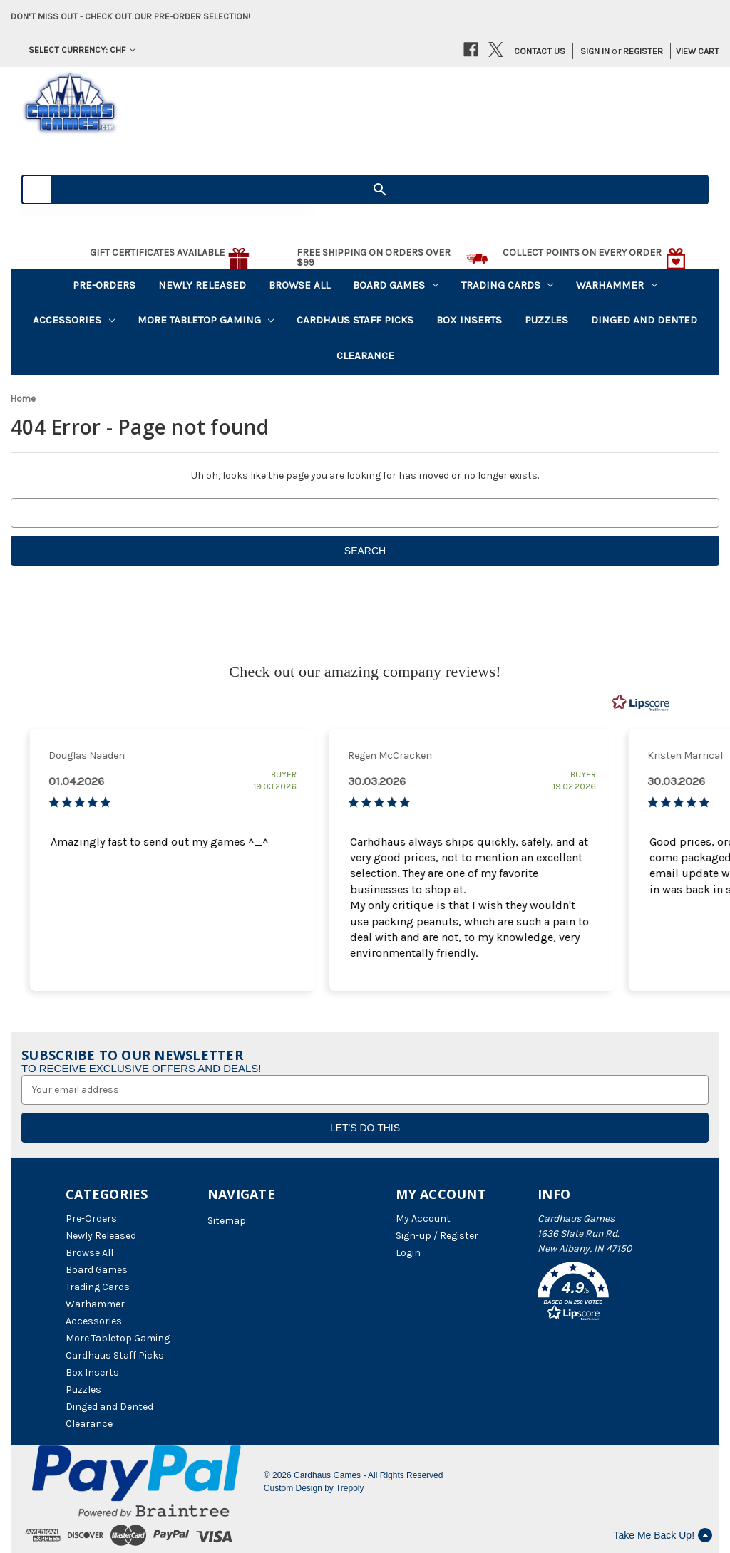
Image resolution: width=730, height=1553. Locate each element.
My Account (423, 1218)
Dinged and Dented (644, 319)
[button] (601, 1293)
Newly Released (202, 285)
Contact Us (539, 51)
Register (643, 51)
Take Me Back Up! (662, 1535)
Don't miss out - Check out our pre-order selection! (130, 16)
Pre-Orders (104, 285)
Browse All (299, 285)
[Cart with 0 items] (692, 51)
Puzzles (546, 319)
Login (408, 1253)
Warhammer (616, 285)
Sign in (595, 51)
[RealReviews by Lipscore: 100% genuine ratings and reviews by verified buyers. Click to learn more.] (641, 703)
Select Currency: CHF (82, 49)
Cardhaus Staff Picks (355, 319)
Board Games (395, 285)
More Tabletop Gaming (206, 319)
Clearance (365, 355)
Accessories (74, 319)
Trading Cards (507, 285)
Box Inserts (469, 319)
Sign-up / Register (437, 1236)
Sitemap (226, 1221)
